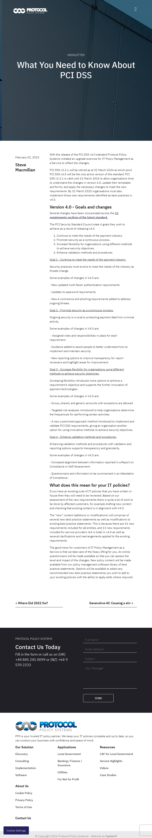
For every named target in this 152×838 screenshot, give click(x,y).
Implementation (25, 768)
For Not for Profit (68, 779)
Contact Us (23, 818)
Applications (67, 747)
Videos (104, 768)
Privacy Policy (24, 800)
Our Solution (24, 747)
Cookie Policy (23, 793)
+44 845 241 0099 (30, 659)
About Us (22, 786)
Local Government (69, 754)
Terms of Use (23, 807)
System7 (111, 836)
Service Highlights (111, 761)
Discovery (21, 754)
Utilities (62, 772)
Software (21, 775)
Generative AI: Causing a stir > (111, 603)
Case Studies (108, 775)
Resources (107, 747)
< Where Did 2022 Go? (31, 603)
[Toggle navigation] (136, 9)
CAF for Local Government (116, 754)
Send (98, 698)
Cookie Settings (16, 830)
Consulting (22, 761)
